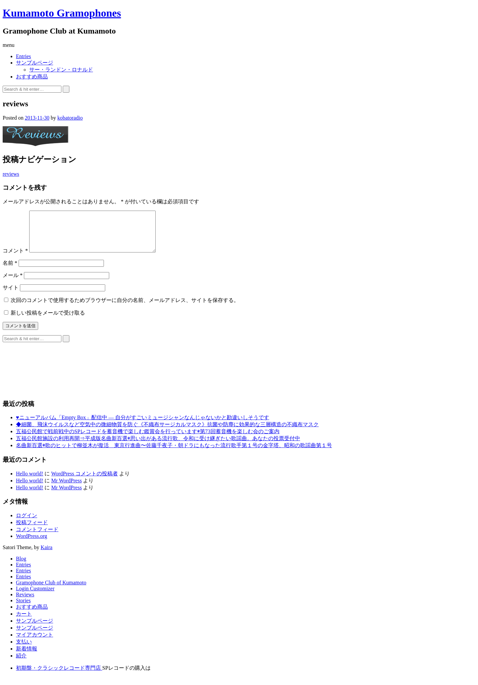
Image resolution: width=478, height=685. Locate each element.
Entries (23, 56)
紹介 (21, 663)
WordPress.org (31, 544)
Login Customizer (35, 596)
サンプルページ (34, 62)
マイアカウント (34, 642)
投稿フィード (32, 530)
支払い (24, 649)
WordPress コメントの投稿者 (84, 481)
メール (13, 283)
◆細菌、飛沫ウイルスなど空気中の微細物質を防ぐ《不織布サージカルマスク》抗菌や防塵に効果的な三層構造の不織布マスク (167, 432)
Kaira (46, 555)
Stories (23, 608)
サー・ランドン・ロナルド (61, 69)
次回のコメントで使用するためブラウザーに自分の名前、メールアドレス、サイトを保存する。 (125, 308)
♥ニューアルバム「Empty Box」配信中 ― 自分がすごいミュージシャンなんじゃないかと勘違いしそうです (142, 425)
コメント (15, 258)
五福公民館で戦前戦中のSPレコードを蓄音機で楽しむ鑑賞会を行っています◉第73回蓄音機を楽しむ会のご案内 (147, 439)
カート (24, 622)
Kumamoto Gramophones (62, 13)
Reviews (25, 602)
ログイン (26, 523)
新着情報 (26, 656)
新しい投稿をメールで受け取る (48, 321)
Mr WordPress (66, 488)
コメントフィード (37, 537)
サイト (11, 295)
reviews (11, 174)
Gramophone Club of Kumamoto (51, 590)
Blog (21, 566)
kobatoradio (70, 118)
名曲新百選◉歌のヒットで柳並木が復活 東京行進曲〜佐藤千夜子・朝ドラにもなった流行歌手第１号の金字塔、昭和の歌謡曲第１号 (174, 453)
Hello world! (29, 481)
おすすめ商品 (32, 76)
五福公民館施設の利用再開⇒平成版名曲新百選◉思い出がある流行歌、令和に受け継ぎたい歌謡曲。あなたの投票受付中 (158, 446)
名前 (10, 271)
